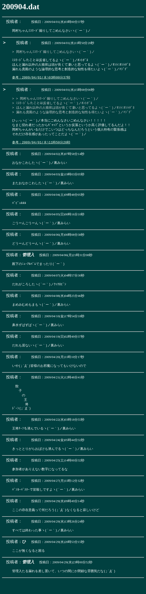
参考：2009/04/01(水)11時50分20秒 (41, 149)
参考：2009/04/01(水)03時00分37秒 (41, 80)
